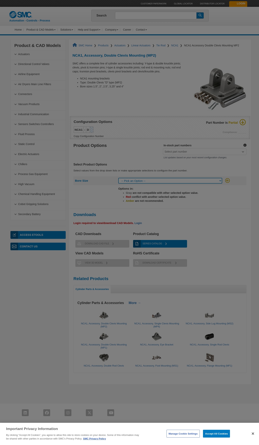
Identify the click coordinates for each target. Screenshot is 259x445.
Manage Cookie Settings (183, 438)
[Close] (253, 438)
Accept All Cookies (216, 438)
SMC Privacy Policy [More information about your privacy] (94, 443)
